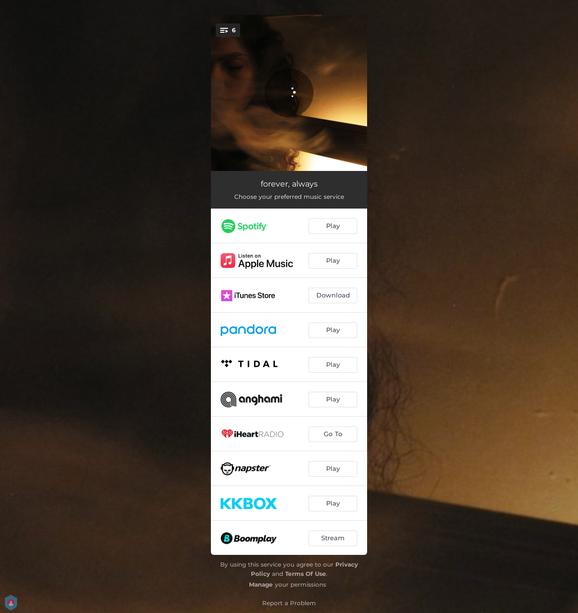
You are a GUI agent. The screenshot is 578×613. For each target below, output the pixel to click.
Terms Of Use (305, 573)
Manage (261, 584)
